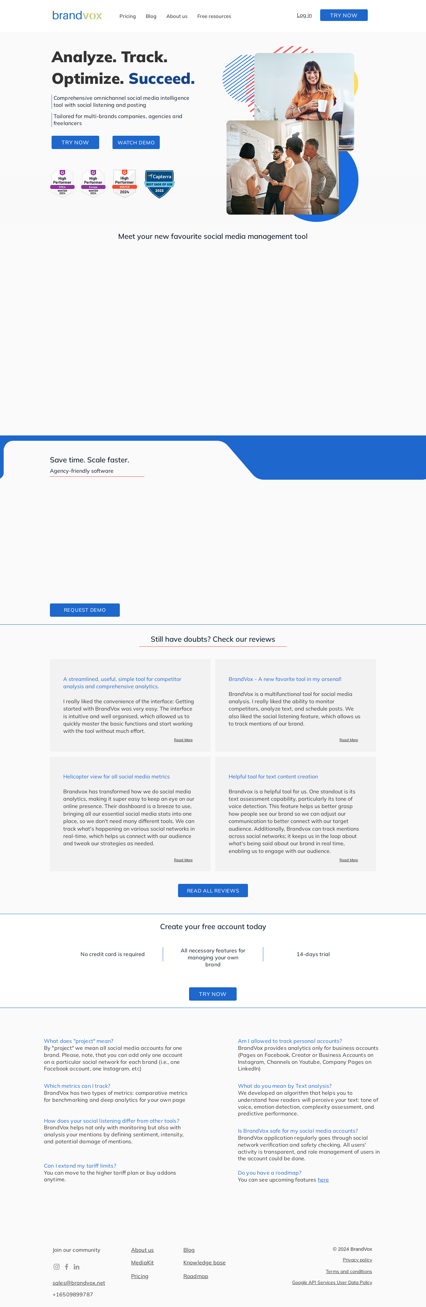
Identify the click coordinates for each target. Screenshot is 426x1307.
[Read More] (183, 740)
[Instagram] (57, 1267)
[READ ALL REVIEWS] (213, 890)
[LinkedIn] (77, 1267)
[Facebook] (67, 1267)
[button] (214, 16)
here (323, 1179)
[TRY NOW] (344, 15)
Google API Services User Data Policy (332, 1282)
